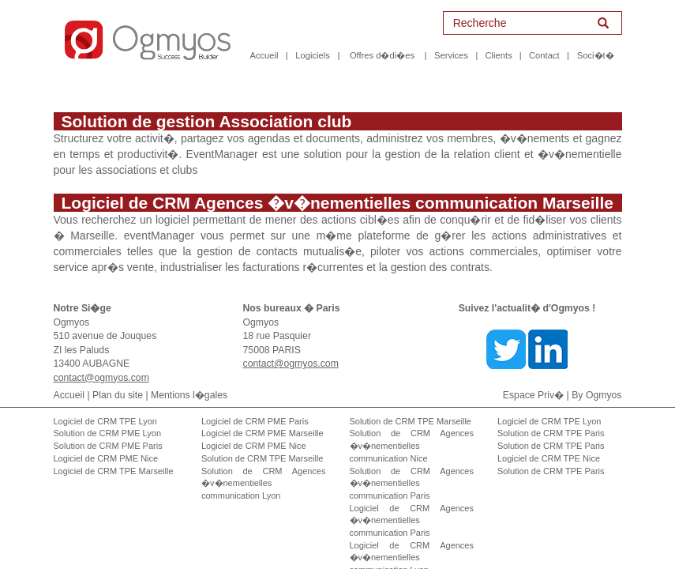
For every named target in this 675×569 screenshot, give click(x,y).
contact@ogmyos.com (101, 361)
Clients (499, 55)
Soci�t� (595, 55)
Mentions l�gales (189, 379)
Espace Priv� (533, 379)
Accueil (263, 55)
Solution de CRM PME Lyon (108, 417)
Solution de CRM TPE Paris (551, 417)
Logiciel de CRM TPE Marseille (114, 455)
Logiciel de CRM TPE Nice (548, 442)
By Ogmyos (596, 379)
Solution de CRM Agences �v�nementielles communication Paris (412, 467)
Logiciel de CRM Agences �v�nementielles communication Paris (412, 505)
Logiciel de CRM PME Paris (255, 405)
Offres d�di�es (382, 55)
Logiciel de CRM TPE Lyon (105, 405)
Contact (544, 55)
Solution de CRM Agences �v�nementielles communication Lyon (263, 467)
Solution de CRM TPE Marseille (262, 442)
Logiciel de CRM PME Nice (106, 442)
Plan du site (117, 379)
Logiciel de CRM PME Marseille (262, 417)
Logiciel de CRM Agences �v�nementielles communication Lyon (412, 542)
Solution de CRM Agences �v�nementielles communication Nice (412, 430)
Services (451, 55)
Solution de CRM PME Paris (108, 430)
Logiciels (312, 55)
